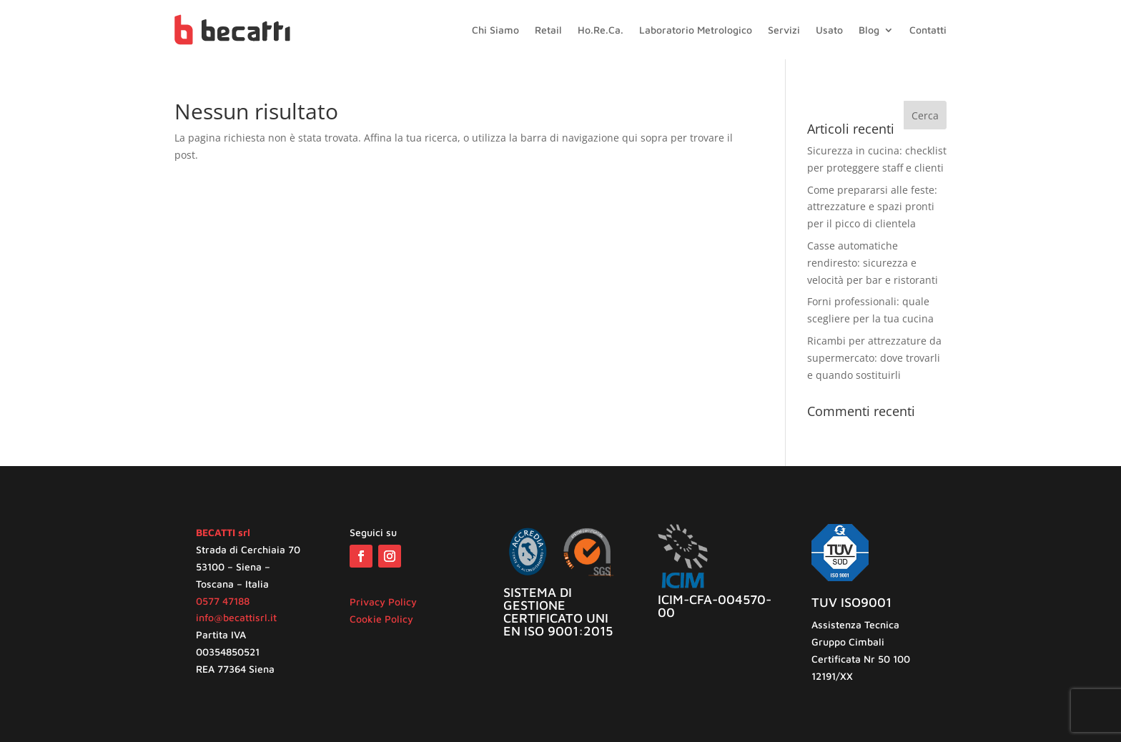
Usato (829, 30)
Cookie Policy (381, 619)
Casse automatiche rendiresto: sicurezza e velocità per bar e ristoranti (872, 263)
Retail (548, 30)
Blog (869, 30)
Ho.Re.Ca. (600, 30)
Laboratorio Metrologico (695, 30)
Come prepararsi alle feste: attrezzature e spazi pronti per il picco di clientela (872, 207)
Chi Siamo (495, 30)
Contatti (928, 30)
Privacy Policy (383, 601)
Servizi (784, 30)
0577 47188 (223, 601)
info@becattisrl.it (236, 617)
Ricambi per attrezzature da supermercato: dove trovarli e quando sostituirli (874, 358)
